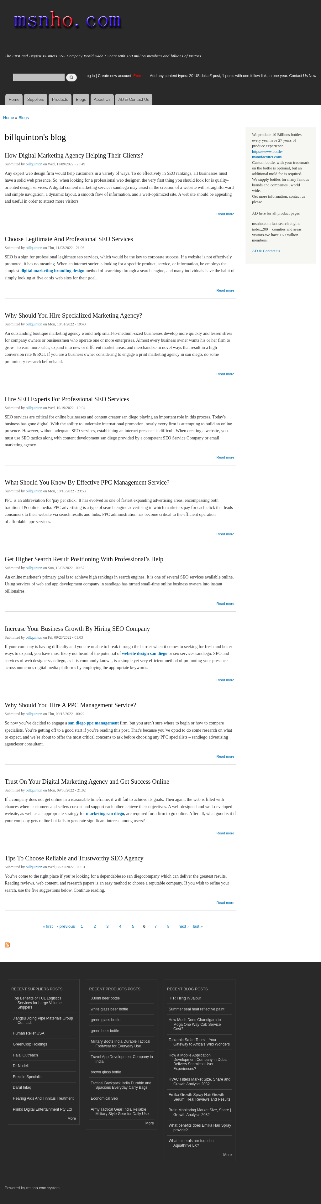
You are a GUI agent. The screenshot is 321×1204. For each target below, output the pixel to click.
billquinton (34, 164)
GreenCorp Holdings (30, 1044)
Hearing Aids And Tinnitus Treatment (43, 1098)
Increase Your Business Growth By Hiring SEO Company (77, 628)
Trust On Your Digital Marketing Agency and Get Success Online (87, 781)
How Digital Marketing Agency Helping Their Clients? (74, 155)
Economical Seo (104, 1098)
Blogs (81, 99)
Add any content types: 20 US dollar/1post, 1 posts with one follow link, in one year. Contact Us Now (233, 76)
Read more (225, 213)
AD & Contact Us (133, 99)
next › (183, 926)
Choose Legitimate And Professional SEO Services (69, 239)
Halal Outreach (25, 1055)
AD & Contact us (266, 251)
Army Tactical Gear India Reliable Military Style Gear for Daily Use (120, 1111)
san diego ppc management (93, 723)
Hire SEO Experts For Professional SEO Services (67, 399)
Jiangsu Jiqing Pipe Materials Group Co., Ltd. (43, 1020)
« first (48, 926)
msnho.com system (43, 1188)
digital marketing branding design (52, 270)
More (71, 1118)
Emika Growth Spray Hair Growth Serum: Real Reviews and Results (199, 1096)
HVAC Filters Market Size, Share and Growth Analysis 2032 (199, 1081)
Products (60, 99)
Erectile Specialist (28, 1077)
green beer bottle (105, 1031)
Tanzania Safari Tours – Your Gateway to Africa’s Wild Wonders (199, 1042)
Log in (90, 76)
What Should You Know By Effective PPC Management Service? (87, 482)
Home (13, 99)
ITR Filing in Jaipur (185, 998)
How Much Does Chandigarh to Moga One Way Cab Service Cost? (195, 1024)
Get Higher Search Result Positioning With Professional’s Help (84, 559)
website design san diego (144, 653)
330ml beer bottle (105, 998)
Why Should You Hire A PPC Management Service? (70, 705)
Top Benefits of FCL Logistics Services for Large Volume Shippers (37, 1002)
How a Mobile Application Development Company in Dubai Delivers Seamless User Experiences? (198, 1062)
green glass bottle (106, 1020)
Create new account (115, 76)
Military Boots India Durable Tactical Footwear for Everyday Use (120, 1043)
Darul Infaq (22, 1087)
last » (198, 926)
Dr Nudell (21, 1066)
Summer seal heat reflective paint (196, 1009)
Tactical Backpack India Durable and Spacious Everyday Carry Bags (121, 1085)
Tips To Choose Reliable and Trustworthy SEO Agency (74, 858)
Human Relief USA (29, 1033)
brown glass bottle (106, 1072)
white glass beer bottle (109, 1009)
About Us (102, 99)
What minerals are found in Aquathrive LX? (191, 1143)
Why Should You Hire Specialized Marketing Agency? (73, 315)
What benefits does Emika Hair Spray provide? (200, 1127)
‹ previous (66, 926)
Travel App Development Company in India (122, 1059)
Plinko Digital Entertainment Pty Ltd (42, 1109)
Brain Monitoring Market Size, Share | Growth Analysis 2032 (200, 1112)
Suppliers (35, 99)
